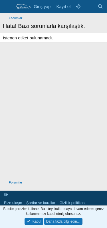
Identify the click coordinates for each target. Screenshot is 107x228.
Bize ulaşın (13, 203)
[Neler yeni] (88, 6)
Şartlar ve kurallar (40, 203)
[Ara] (100, 6)
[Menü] (8, 6)
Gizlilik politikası (72, 203)
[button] (78, 6)
